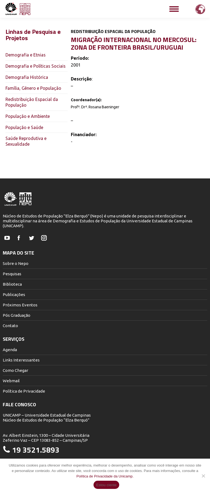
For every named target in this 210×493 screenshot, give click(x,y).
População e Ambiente (27, 116)
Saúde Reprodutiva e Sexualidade (25, 141)
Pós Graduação (16, 315)
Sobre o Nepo (15, 263)
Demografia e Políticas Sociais (35, 66)
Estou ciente (106, 485)
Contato (10, 325)
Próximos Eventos (20, 305)
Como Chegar (15, 370)
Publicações (14, 294)
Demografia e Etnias (25, 54)
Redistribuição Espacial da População (31, 102)
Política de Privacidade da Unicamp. (105, 476)
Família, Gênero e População (33, 88)
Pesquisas (12, 273)
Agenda (10, 349)
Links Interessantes (21, 360)
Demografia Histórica (26, 77)
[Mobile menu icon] (174, 9)
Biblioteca (12, 284)
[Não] (203, 476)
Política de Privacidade (24, 391)
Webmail (11, 380)
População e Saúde (24, 127)
